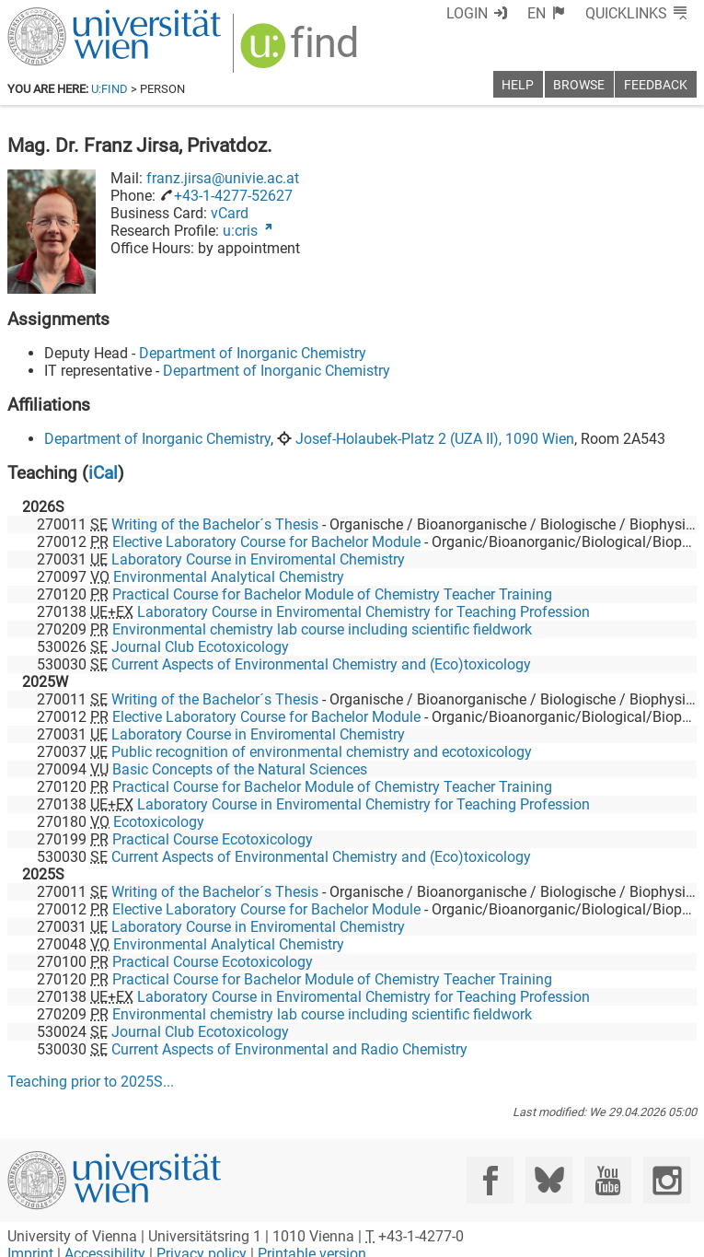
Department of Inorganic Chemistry (252, 353)
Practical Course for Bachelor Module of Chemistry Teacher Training (332, 594)
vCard (229, 213)
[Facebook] (490, 1180)
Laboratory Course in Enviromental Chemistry (258, 559)
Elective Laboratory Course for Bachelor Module (266, 542)
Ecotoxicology (158, 822)
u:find (109, 89)
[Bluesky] (548, 1180)
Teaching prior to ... (90, 1081)
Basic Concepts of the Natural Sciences (239, 769)
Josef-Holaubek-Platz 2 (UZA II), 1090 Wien (434, 439)
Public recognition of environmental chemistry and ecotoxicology (321, 752)
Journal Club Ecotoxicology (200, 647)
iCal (103, 472)
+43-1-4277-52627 (233, 195)
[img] (301, 52)
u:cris (240, 230)
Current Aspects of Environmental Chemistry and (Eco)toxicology (321, 664)
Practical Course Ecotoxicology (212, 839)
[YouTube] (607, 1180)
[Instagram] (666, 1180)
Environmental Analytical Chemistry (228, 577)
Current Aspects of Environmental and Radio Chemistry (289, 1049)
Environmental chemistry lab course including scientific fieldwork (322, 629)
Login (467, 13)
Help (518, 85)
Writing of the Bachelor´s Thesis (214, 524)
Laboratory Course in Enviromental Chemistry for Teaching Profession (363, 612)
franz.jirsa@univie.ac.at (222, 178)
